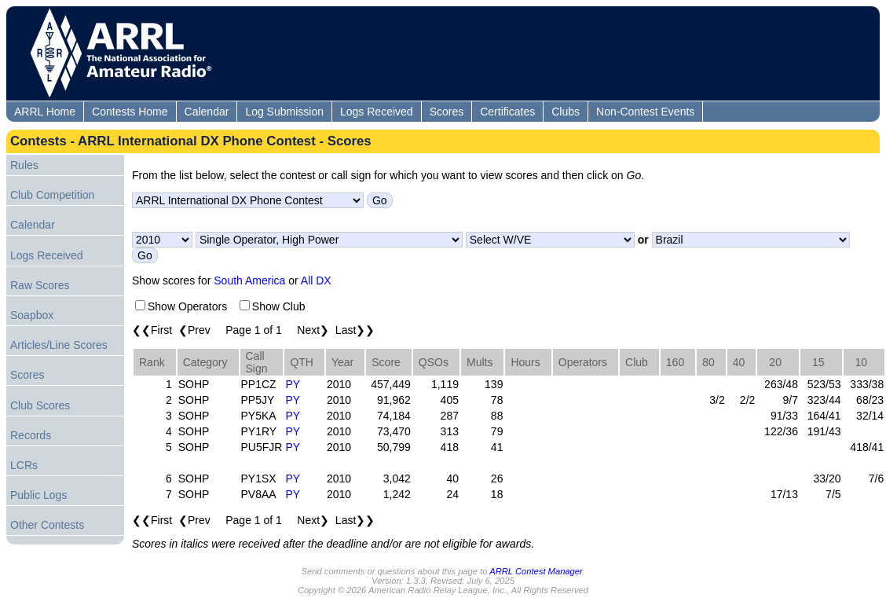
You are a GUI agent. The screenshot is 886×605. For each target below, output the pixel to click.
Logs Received (376, 111)
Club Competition (52, 195)
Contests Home (129, 111)
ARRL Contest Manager (535, 571)
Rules (24, 165)
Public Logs (38, 495)
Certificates (507, 111)
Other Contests (47, 525)
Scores (447, 111)
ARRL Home (44, 111)
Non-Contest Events (645, 111)
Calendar (207, 111)
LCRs (24, 465)
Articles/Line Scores (59, 345)
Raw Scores (39, 285)
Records (30, 435)
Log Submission (284, 111)
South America (249, 280)
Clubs (565, 111)
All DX (316, 280)
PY (292, 384)
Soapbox (31, 315)
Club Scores (40, 405)
